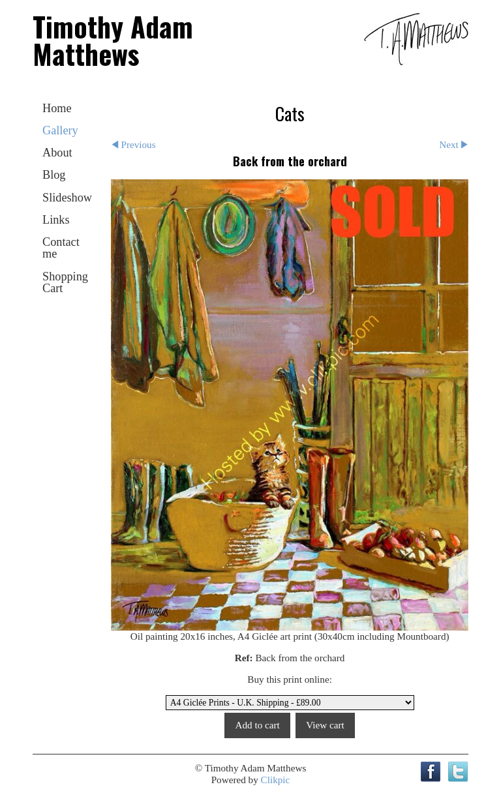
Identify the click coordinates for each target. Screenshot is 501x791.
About (57, 152)
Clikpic (275, 779)
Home (57, 108)
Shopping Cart (65, 282)
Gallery (60, 130)
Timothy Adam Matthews (113, 40)
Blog (53, 174)
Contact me (61, 247)
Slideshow (67, 197)
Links (56, 219)
